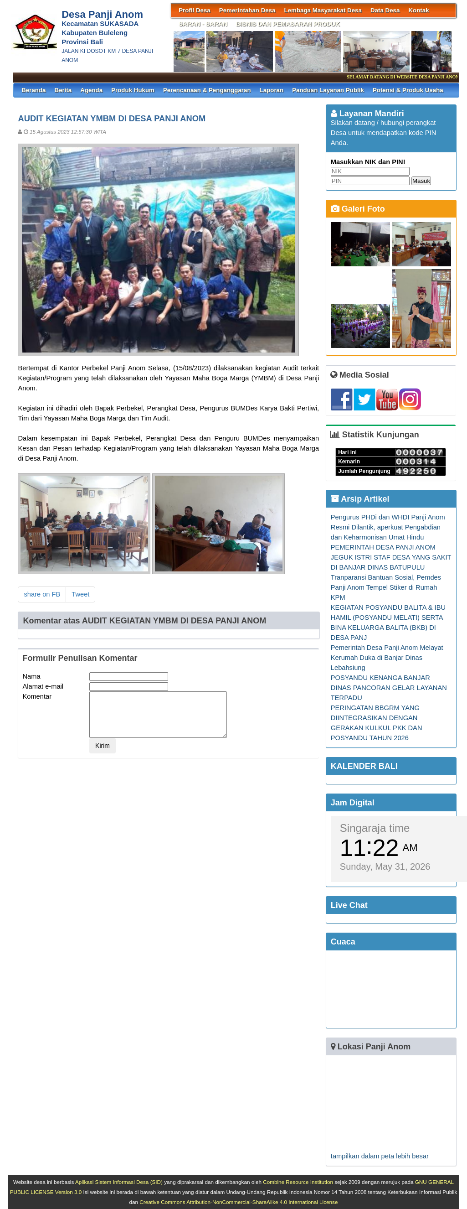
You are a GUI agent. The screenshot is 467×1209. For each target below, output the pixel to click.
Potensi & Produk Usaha (408, 90)
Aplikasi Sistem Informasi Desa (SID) (119, 1182)
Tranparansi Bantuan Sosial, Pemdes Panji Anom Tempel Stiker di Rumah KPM (386, 587)
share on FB (42, 594)
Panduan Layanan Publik (328, 90)
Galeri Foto (358, 208)
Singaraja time (375, 828)
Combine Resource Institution (298, 1182)
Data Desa (385, 10)
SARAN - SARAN (203, 24)
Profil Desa (194, 10)
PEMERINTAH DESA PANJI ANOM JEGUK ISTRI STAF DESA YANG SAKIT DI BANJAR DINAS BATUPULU (391, 557)
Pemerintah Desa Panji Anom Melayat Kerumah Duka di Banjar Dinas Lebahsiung (387, 657)
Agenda (91, 90)
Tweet (80, 594)
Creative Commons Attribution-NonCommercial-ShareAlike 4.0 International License (238, 1202)
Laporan (272, 90)
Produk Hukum (132, 90)
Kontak (418, 10)
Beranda (33, 90)
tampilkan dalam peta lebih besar (380, 1156)
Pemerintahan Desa (247, 10)
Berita (63, 90)
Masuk (421, 180)
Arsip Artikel (360, 498)
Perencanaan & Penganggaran (207, 90)
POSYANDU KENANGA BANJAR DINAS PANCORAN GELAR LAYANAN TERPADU (389, 687)
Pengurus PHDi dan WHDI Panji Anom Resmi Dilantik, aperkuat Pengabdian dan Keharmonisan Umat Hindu (388, 527)
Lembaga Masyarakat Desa (323, 10)
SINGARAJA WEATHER (391, 989)
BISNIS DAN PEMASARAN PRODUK (288, 24)
